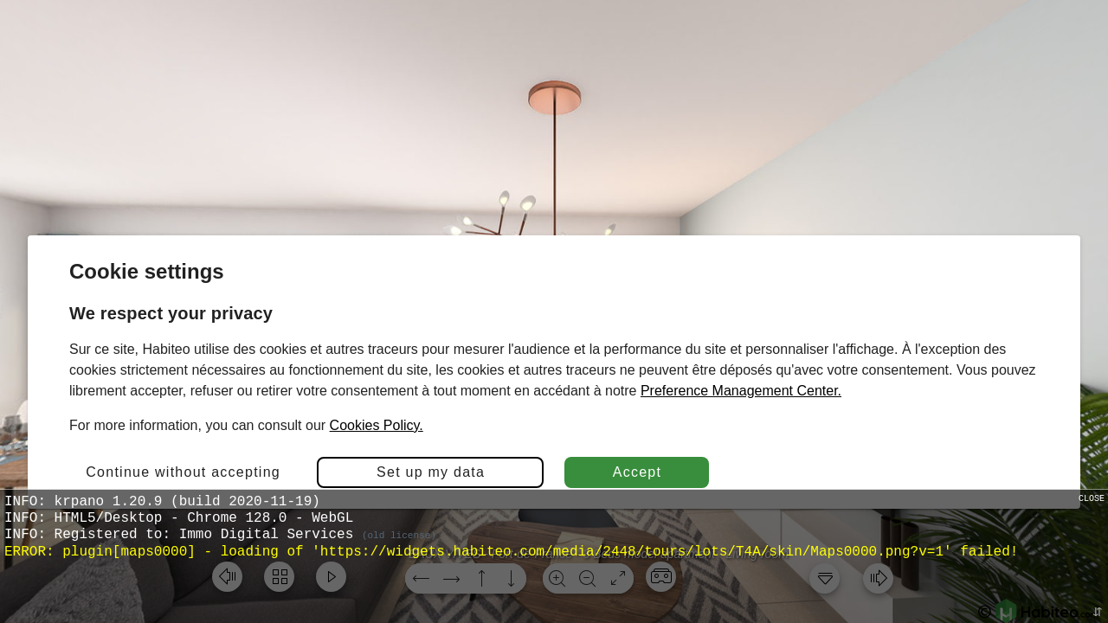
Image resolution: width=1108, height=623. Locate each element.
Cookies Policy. (376, 425)
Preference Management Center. (741, 390)
